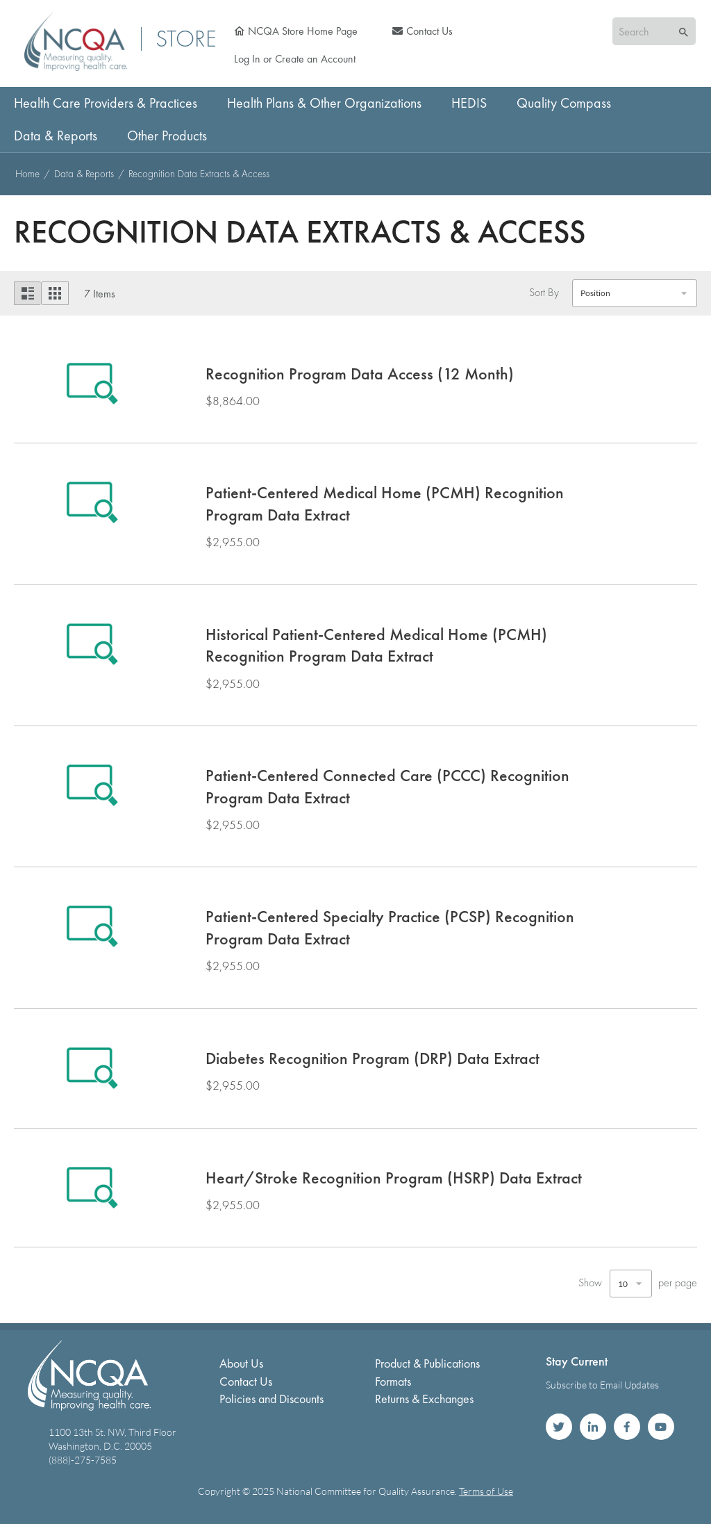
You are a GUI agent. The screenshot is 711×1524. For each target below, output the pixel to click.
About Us (241, 1363)
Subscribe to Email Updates (602, 1385)
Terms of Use (486, 1491)
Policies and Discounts (271, 1399)
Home (28, 174)
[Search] (683, 33)
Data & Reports (85, 174)
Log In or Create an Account (295, 58)
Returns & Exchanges (424, 1399)
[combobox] (654, 31)
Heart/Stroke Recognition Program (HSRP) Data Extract (394, 1177)
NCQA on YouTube (661, 1427)
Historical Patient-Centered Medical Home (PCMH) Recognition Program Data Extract (376, 645)
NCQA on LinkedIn (593, 1427)
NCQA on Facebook (627, 1427)
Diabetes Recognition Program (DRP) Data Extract (372, 1058)
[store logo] (75, 40)
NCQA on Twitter (559, 1427)
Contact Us (429, 31)
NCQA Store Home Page (303, 31)
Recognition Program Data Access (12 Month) (360, 373)
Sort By (544, 292)
